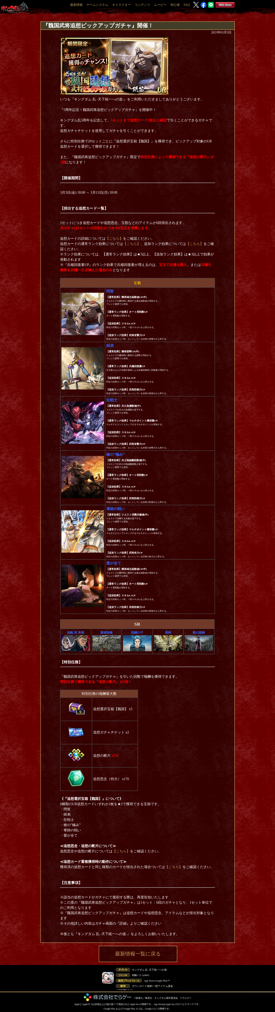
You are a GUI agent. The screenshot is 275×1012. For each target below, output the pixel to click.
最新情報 (76, 4)
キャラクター (121, 4)
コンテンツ (142, 4)
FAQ (187, 4)
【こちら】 (114, 238)
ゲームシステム (97, 4)
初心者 (175, 4)
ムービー (160, 4)
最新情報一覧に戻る (138, 954)
